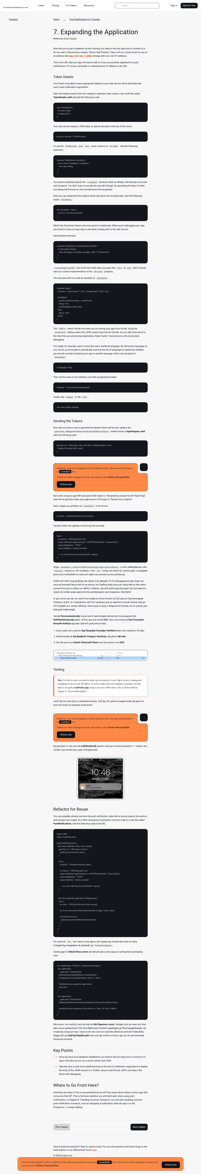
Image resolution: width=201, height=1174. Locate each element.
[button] (42, 5)
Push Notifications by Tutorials (85, 19)
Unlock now (171, 1164)
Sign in (174, 5)
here (94, 1150)
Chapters (13, 19)
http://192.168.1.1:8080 (81, 56)
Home (56, 19)
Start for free (189, 5)
